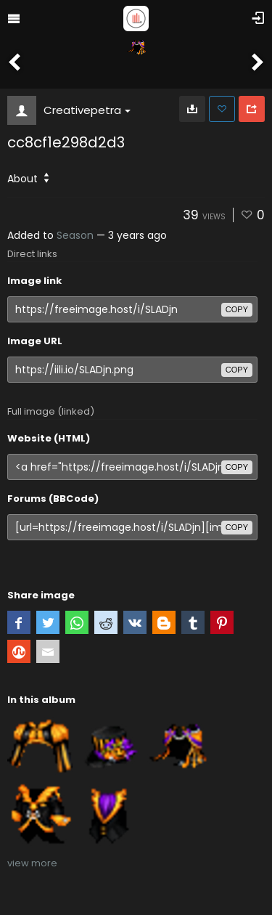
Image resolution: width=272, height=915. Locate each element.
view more (32, 863)
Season (75, 235)
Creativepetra (87, 110)
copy (237, 309)
